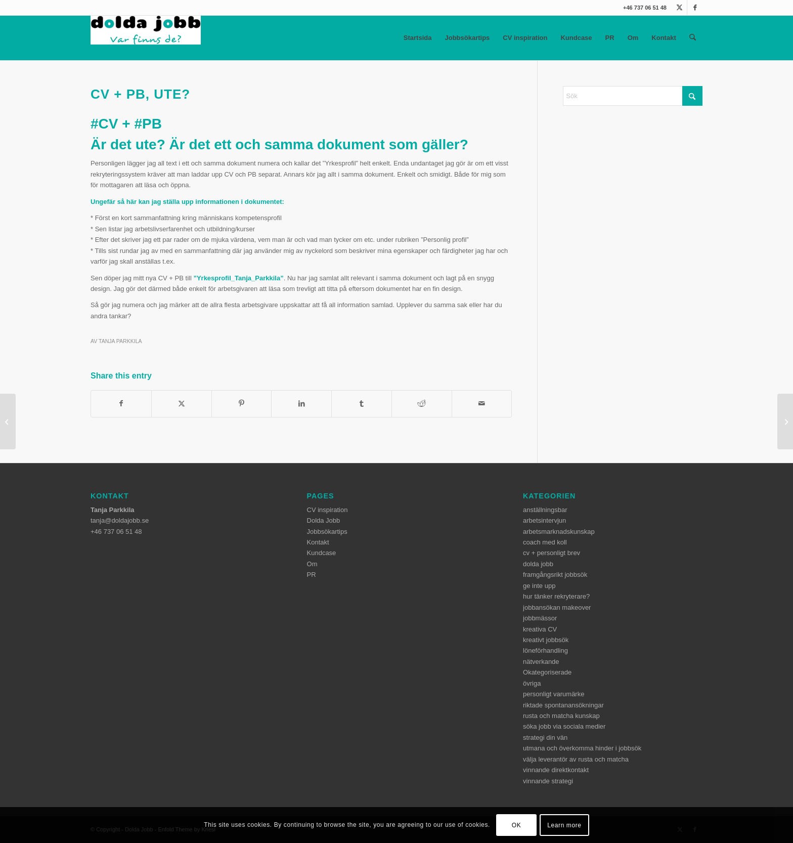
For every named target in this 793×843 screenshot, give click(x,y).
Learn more (564, 825)
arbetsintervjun (544, 520)
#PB (147, 124)
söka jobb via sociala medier (564, 726)
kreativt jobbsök (545, 640)
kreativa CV (540, 629)
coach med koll (545, 542)
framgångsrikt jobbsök (555, 574)
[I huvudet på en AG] (785, 421)
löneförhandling (545, 650)
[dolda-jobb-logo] (146, 38)
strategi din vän (545, 737)
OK (516, 825)
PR (609, 37)
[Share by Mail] (482, 403)
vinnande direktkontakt (556, 770)
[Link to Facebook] (694, 7)
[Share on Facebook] (121, 403)
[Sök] (692, 38)
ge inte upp (539, 585)
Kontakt (663, 37)
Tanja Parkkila (120, 341)
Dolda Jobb (323, 520)
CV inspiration (525, 37)
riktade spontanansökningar (563, 705)
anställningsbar (545, 510)
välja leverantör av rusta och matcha (576, 759)
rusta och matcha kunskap (561, 716)
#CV (104, 124)
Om (633, 37)
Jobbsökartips (467, 37)
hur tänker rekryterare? (556, 596)
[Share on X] (181, 403)
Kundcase (576, 37)
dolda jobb (538, 564)
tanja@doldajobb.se (120, 520)
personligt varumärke (553, 694)
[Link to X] (679, 7)
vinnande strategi (548, 781)
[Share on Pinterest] (242, 403)
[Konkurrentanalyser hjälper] (8, 421)
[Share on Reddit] (422, 403)
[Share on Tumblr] (361, 403)
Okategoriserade (547, 672)
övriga (532, 683)
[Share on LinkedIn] (301, 403)
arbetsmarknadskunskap (559, 531)
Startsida (418, 37)
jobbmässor (540, 618)
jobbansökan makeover (557, 607)
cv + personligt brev (551, 553)
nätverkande (541, 661)
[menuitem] (692, 38)
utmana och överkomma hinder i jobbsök (582, 748)
